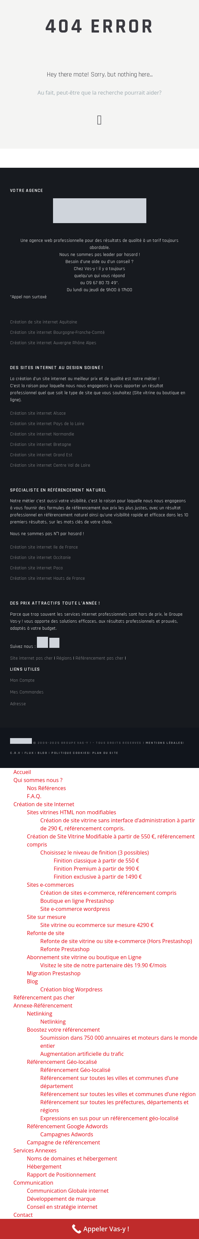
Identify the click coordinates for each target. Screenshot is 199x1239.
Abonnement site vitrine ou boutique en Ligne (84, 957)
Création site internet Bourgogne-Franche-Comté (57, 332)
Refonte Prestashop (65, 949)
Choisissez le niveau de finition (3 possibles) (94, 852)
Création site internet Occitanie (40, 558)
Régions (64, 658)
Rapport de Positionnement (61, 1174)
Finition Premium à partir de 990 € (96, 868)
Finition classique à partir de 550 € (96, 860)
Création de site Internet (43, 804)
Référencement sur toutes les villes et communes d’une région (118, 1094)
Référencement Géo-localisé (62, 1062)
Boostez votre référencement (63, 1029)
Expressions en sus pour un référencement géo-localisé (109, 1118)
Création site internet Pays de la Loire (47, 424)
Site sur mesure (46, 917)
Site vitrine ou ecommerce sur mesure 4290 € (97, 925)
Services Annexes (34, 1150)
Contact (23, 1215)
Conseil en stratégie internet (62, 1206)
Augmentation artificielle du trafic (82, 1053)
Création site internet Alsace (38, 413)
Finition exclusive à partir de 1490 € (98, 876)
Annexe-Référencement (42, 1005)
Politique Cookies (70, 753)
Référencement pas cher (99, 658)
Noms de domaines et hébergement (72, 1158)
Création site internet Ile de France (44, 547)
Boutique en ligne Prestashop (77, 901)
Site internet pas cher (31, 658)
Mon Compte (22, 680)
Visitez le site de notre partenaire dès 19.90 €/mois (103, 965)
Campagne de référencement (63, 1142)
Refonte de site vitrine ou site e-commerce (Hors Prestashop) (116, 941)
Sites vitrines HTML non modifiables (71, 812)
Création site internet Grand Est (41, 455)
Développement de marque (61, 1198)
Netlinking (39, 1013)
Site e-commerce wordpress (75, 909)
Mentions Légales (164, 743)
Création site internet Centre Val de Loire (50, 465)
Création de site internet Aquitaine (43, 322)
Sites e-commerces (50, 884)
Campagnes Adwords (66, 1134)
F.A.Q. (34, 796)
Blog (42, 753)
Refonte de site (45, 933)
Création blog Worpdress (71, 989)
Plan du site (105, 753)
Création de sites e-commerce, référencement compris (108, 892)
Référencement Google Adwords (67, 1126)
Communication (33, 1182)
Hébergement (44, 1166)
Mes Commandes (27, 692)
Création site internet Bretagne (40, 445)
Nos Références (46, 788)
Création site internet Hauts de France (47, 578)
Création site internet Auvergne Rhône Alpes (53, 343)
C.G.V (15, 753)
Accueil (22, 772)
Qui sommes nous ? (37, 780)
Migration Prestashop (54, 973)
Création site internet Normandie (42, 434)
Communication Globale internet (68, 1190)
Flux (29, 753)
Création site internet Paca (36, 568)
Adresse (18, 704)
